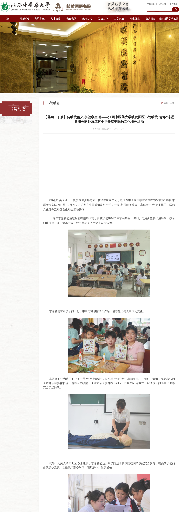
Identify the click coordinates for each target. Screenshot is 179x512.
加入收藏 (173, 4)
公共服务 (150, 18)
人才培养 (55, 18)
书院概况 (24, 18)
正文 (172, 107)
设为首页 (162, 4)
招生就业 (135, 18)
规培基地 (87, 18)
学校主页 (151, 4)
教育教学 (71, 18)
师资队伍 (40, 18)
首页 (8, 18)
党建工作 (103, 18)
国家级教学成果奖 (168, 18)
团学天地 (119, 18)
